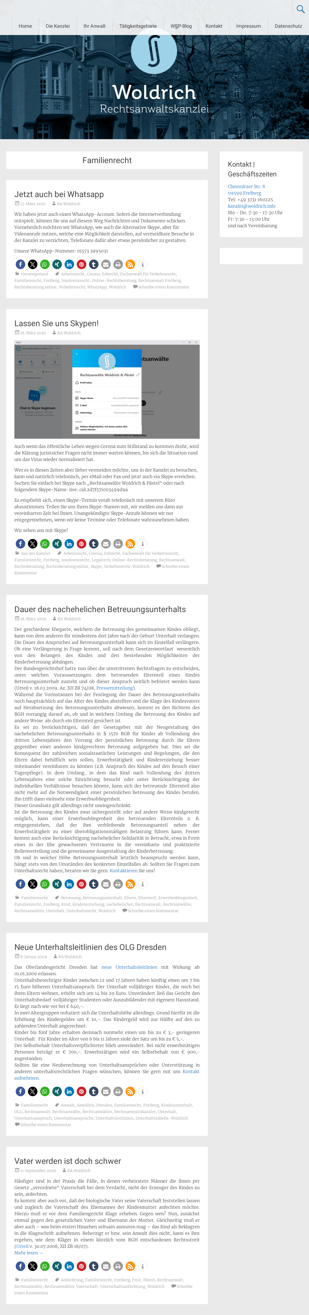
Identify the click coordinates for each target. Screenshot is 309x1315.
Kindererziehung (88, 904)
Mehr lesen (28, 1252)
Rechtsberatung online (35, 287)
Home (25, 26)
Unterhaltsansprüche (74, 1118)
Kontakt (214, 26)
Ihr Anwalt (95, 26)
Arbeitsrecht (73, 274)
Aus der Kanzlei (35, 553)
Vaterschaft (87, 1286)
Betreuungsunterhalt (102, 897)
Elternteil (147, 897)
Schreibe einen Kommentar (163, 287)
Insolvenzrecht (75, 280)
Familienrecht (27, 280)
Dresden (104, 1105)
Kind (65, 904)
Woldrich (117, 287)
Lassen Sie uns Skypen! (56, 323)
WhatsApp (97, 287)
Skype (96, 566)
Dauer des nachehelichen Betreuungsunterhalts (100, 609)
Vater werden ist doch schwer (67, 1161)
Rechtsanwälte (177, 904)
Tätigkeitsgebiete (138, 26)
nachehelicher (119, 904)
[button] (20, 264)
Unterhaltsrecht (81, 910)
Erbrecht (110, 274)
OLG (18, 1111)
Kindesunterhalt (176, 1105)
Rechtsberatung (29, 566)
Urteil (22, 1246)
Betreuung (71, 897)
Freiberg (51, 280)
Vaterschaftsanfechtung (122, 1286)
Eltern (130, 897)
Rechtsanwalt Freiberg (159, 280)
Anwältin (85, 1105)
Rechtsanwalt (172, 559)
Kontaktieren (124, 870)
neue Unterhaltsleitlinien (129, 967)
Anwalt (68, 1105)
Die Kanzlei (58, 26)
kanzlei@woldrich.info (252, 206)
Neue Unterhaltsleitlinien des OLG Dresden (90, 947)
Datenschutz (288, 26)
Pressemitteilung (114, 688)
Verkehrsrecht (72, 287)
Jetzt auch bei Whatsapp (59, 194)
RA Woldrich (68, 203)
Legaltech (101, 559)
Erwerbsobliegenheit (177, 897)
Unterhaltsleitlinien (114, 1118)
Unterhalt (55, 910)
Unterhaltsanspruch (33, 1118)
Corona (93, 274)
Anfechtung (72, 1279)
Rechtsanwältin (29, 910)
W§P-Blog (181, 26)
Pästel (149, 1279)
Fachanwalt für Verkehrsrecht (148, 274)
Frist (136, 1279)
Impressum (248, 26)
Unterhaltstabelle (152, 1118)
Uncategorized (34, 274)
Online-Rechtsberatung (114, 280)
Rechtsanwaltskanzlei (135, 1111)
